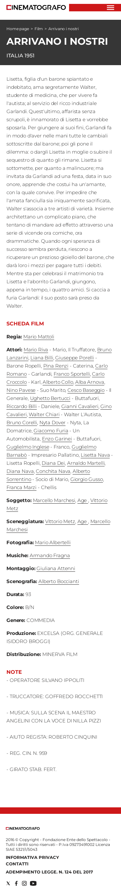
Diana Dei (53, 463)
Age (82, 500)
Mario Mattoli (38, 337)
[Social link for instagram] (24, 883)
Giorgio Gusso (86, 479)
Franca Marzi (21, 487)
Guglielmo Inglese (27, 447)
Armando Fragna (50, 555)
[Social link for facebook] (16, 883)
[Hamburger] (110, 7)
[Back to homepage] (23, 828)
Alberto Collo (58, 382)
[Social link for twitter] (8, 883)
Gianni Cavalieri (79, 406)
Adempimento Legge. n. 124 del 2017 (49, 871)
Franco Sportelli (72, 374)
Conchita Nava (53, 471)
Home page (17, 28)
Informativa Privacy (32, 857)
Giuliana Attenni (55, 568)
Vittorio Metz (60, 521)
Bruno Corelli (21, 422)
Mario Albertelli (53, 542)
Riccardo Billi (21, 406)
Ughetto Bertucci (50, 398)
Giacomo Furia (51, 430)
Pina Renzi (56, 366)
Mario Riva (36, 349)
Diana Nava (20, 471)
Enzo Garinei (57, 439)
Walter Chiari (44, 414)
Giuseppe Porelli (74, 358)
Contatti (17, 863)
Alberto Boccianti (58, 581)
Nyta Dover (52, 422)
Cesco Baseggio (86, 390)
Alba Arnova (89, 382)
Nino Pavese (20, 390)
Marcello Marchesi (54, 500)
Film (39, 28)
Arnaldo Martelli (86, 463)
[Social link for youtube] (33, 883)
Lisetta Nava (95, 455)
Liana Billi (41, 358)
